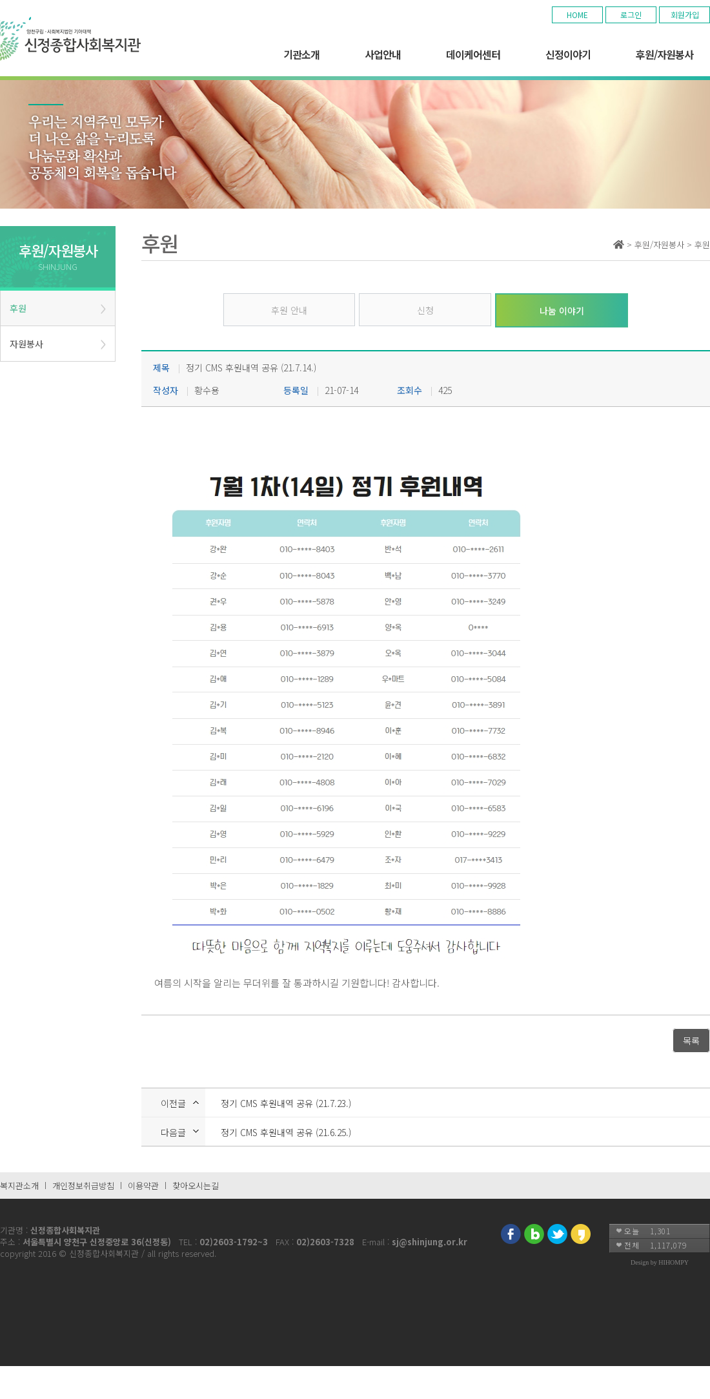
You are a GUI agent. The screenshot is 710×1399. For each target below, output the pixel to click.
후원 (18, 308)
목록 (691, 1040)
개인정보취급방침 (83, 1185)
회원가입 (685, 14)
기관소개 (301, 54)
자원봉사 (26, 343)
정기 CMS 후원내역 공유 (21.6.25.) (286, 1132)
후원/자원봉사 (664, 54)
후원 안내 (289, 310)
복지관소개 (19, 1185)
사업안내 (383, 54)
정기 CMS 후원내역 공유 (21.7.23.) (286, 1103)
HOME (577, 14)
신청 (425, 310)
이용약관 (143, 1185)
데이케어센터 (473, 54)
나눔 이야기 (562, 310)
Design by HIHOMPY (660, 1262)
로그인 (631, 14)
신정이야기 (568, 54)
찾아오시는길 (195, 1185)
